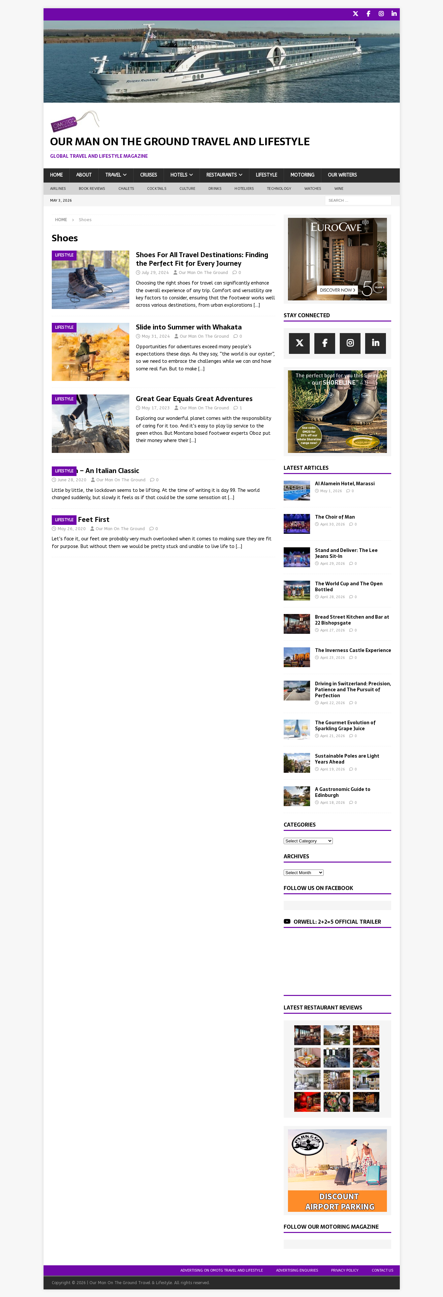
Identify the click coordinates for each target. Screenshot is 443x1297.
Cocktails (156, 188)
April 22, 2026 (332, 702)
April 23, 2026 (332, 657)
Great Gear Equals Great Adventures (194, 398)
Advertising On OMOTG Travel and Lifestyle (221, 1270)
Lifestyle (266, 175)
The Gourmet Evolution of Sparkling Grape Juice (345, 725)
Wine (339, 188)
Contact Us (382, 1270)
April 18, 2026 (332, 802)
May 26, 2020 (72, 528)
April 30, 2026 (332, 524)
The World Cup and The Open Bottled (349, 586)
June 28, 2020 (72, 479)
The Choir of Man (335, 516)
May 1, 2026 (331, 490)
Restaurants (221, 175)
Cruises (148, 175)
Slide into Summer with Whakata (189, 326)
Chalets (126, 188)
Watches (312, 188)
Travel (113, 175)
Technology (279, 188)
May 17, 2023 (156, 407)
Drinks (214, 188)
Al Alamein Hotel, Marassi (345, 483)
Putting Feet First (81, 519)
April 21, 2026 (332, 736)
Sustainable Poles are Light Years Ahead (347, 758)
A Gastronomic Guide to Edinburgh (342, 791)
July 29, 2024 (155, 272)
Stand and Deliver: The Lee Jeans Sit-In (346, 552)
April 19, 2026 (332, 769)
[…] (257, 305)
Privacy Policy (345, 1270)
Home (56, 175)
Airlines (58, 188)
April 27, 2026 (332, 630)
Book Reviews (92, 188)
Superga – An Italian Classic (95, 470)
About (84, 175)
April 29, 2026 (332, 563)
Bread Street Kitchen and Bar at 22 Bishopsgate (352, 619)
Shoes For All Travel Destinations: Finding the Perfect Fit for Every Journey (202, 258)
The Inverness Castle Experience (353, 649)
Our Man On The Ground (203, 272)
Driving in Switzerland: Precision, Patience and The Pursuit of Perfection (353, 689)
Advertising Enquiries (297, 1270)
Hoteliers (244, 188)
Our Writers (342, 175)
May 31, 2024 (156, 335)
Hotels (179, 175)
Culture (187, 188)
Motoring (302, 175)
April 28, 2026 (332, 597)
